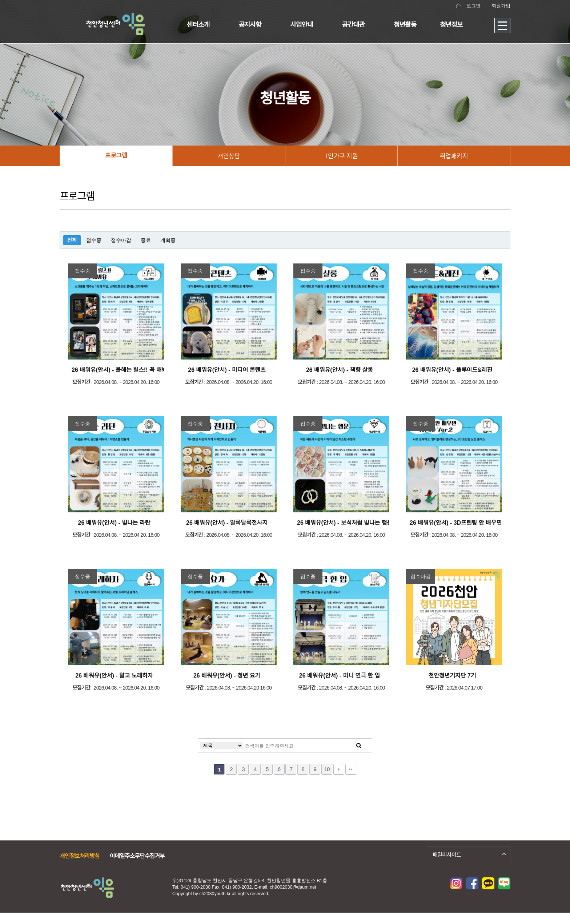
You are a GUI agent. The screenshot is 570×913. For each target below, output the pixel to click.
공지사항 (249, 24)
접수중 (93, 240)
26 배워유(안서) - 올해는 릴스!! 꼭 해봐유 (122, 370)
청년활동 (405, 24)
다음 (338, 769)
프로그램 (116, 155)
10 (327, 769)
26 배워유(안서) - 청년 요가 (226, 675)
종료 (146, 240)
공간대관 (353, 24)
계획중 (168, 240)
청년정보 (451, 24)
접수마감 (121, 240)
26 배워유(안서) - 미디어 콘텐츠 (226, 370)
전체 (72, 240)
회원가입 (500, 5)
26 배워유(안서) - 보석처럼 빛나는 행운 (344, 523)
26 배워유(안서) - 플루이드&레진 (452, 370)
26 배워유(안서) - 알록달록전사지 (227, 523)
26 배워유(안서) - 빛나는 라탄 (114, 523)
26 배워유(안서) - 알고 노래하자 (114, 675)
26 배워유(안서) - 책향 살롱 (339, 370)
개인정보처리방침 (80, 856)
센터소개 (198, 24)
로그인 (473, 5)
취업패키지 (454, 155)
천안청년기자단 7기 (452, 675)
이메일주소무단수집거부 (137, 856)
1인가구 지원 (341, 155)
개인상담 (228, 155)
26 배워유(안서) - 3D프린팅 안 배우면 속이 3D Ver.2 (474, 523)
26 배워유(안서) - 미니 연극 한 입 (339, 675)
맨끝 (350, 769)
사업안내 (301, 24)
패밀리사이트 (447, 854)
